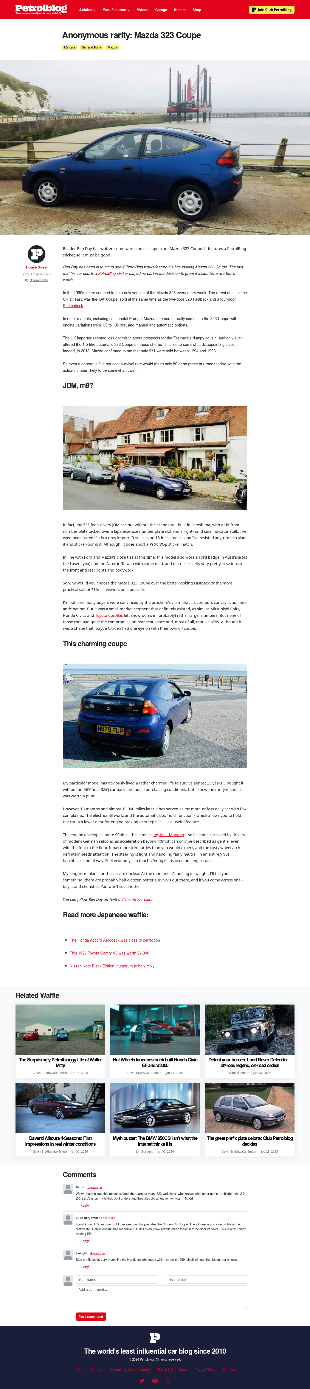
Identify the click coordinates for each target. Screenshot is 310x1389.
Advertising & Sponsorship (130, 1369)
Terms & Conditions (173, 1369)
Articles (87, 9)
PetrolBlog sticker (113, 273)
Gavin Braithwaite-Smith (50, 1073)
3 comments (36, 280)
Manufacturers (116, 9)
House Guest (36, 267)
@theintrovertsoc (136, 899)
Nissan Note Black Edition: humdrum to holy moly (112, 966)
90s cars (70, 47)
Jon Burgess (144, 1151)
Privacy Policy (205, 1369)
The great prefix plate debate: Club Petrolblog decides (250, 1140)
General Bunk (91, 47)
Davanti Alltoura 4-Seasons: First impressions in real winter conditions (60, 1140)
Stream (180, 9)
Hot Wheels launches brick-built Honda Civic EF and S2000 (155, 1062)
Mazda (112, 47)
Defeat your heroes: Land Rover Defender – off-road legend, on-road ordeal (249, 1062)
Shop (196, 9)
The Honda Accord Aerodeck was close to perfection (115, 940)
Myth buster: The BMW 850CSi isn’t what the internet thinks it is (155, 1140)
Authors (97, 1369)
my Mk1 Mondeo (168, 834)
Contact (229, 1369)
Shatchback (73, 305)
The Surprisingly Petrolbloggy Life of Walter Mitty (60, 1062)
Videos (142, 9)
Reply (85, 1205)
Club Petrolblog (272, 9)
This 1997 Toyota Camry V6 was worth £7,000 (109, 953)
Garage (161, 9)
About (79, 1369)
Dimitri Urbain (239, 1073)
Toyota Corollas (109, 615)
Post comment (91, 1316)
